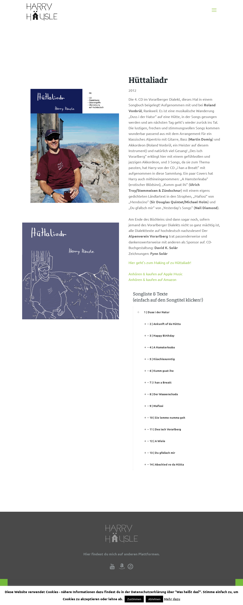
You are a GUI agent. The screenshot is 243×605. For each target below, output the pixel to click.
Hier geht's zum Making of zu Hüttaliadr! (160, 262)
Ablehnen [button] (154, 599)
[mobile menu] (214, 9)
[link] (177, 312)
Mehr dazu (172, 599)
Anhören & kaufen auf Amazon (152, 279)
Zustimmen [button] (134, 599)
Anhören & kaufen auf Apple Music (155, 274)
